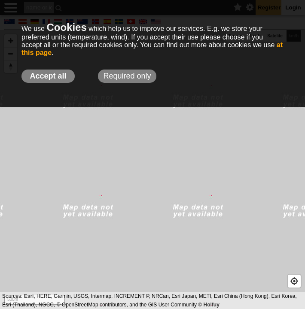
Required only (127, 76)
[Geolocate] (294, 281)
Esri (29, 296)
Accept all (48, 76)
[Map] (152, 169)
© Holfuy (209, 305)
